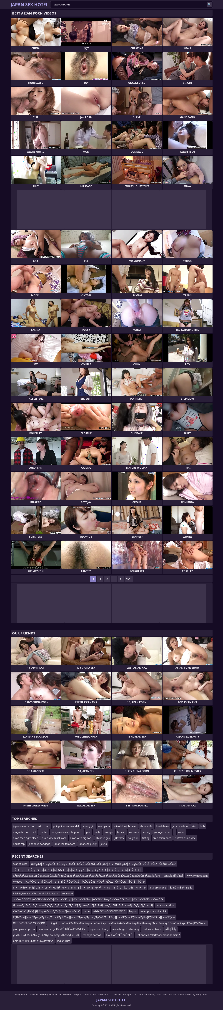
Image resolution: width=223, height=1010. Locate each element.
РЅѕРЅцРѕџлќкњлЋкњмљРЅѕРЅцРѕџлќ (35, 893)
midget (53, 923)
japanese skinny (99, 929)
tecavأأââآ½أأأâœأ (173, 875)
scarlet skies (20, 864)
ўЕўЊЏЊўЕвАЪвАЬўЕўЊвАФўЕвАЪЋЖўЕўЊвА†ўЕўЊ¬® (46, 935)
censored (67, 893)
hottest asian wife (185, 838)
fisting (146, 838)
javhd (103, 844)
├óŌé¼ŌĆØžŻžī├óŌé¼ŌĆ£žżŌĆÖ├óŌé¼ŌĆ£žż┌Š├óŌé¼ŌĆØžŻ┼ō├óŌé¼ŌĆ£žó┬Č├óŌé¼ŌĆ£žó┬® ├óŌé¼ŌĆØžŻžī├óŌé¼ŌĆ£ (88, 899)
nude (87, 911)
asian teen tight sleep (25, 838)
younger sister (162, 832)
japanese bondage (39, 844)
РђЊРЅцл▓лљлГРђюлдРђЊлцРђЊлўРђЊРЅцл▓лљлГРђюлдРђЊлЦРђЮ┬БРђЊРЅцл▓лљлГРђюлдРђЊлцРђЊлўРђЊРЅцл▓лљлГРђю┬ (94, 917)
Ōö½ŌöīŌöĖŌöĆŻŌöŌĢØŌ (29, 923)
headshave (162, 826)
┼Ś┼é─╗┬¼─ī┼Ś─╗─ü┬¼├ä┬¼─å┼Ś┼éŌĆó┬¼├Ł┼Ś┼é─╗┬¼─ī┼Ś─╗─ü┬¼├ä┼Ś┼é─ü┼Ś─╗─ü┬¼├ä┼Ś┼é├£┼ (77, 870)
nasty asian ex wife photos (66, 832)
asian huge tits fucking (126, 929)
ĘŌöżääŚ (119, 838)
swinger (108, 832)
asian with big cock (81, 838)
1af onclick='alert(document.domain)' (158, 935)
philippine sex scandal (66, 826)
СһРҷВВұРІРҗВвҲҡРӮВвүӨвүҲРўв (33, 941)
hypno (132, 911)
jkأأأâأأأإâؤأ (170, 929)
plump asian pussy (24, 929)
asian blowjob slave (125, 826)
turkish (121, 832)
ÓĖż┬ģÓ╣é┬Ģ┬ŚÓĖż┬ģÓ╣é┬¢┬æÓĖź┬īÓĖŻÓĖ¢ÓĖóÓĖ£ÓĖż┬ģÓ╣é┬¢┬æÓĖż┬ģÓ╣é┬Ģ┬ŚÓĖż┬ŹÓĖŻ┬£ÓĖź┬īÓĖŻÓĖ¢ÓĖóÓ (103, 864)
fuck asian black (152, 929)
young (146, 832)
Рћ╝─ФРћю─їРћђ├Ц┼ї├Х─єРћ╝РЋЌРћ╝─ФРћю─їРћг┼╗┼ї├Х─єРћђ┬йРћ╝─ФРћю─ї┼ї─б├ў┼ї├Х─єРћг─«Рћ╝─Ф (79, 887)
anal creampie (157, 887)
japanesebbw (180, 826)
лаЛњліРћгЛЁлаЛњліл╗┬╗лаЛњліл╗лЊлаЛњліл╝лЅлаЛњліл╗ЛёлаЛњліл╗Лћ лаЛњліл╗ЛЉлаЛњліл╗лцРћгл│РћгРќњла (133, 923)
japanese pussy (88, 844)
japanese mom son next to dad (31, 826)
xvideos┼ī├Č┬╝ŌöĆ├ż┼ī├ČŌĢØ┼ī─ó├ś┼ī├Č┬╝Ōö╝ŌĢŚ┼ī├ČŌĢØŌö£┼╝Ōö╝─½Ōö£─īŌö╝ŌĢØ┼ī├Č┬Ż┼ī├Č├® (79, 881)
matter (44, 832)
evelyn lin (133, 838)
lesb (202, 826)
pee (88, 832)
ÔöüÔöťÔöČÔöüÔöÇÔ (119, 935)
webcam (134, 832)
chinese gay (103, 838)
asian (181, 832)
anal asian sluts (166, 905)
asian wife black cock (54, 838)
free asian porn (162, 838)
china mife (146, 826)
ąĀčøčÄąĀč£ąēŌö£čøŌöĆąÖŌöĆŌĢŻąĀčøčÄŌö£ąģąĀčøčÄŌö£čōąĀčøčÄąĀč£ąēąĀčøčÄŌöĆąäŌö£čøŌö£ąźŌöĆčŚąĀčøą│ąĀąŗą (86, 875)
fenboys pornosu (93, 935)
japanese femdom (64, 844)
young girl (89, 826)
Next (129, 578)
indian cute (63, 941)
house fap (19, 844)
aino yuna (104, 826)
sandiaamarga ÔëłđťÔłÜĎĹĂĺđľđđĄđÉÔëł (62, 929)
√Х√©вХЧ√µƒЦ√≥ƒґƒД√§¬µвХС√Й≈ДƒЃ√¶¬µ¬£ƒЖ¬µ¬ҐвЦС (46, 911)
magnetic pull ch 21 (24, 832)
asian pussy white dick (153, 911)
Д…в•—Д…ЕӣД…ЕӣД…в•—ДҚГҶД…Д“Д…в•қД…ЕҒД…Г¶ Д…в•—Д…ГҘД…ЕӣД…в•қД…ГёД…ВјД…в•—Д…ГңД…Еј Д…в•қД (83, 905)
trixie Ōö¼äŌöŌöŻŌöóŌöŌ (109, 911)
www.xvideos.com (197, 875)
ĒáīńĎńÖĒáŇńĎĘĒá (181, 887)
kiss (194, 826)
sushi (97, 832)
